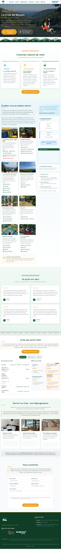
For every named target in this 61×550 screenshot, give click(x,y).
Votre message (13, 489)
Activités (12, 3)
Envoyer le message (30, 506)
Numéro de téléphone (14, 484)
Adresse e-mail (34, 478)
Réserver (14, 136)
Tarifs (19, 3)
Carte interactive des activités (25, 31)
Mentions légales (30, 547)
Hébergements (27, 3)
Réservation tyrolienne (8, 31)
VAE (40, 357)
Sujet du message (35, 484)
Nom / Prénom (13, 478)
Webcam (36, 3)
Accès (43, 3)
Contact (49, 3)
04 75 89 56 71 (45, 523)
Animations (31, 357)
